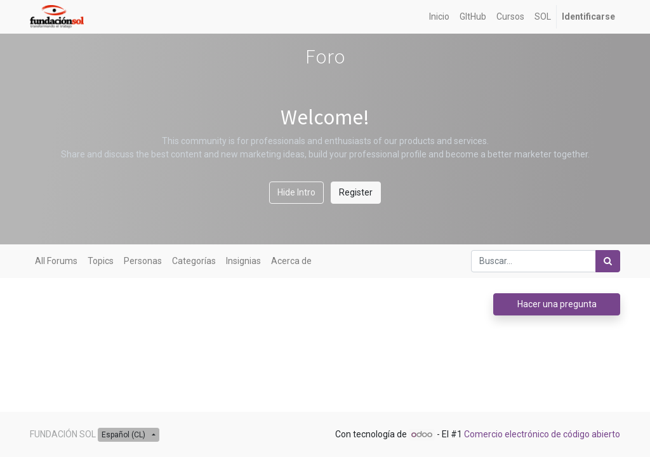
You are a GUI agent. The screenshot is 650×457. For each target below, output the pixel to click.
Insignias (243, 261)
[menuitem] (439, 17)
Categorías (194, 261)
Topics (101, 261)
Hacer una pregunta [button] (557, 304)
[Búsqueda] (607, 261)
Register (356, 192)
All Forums (56, 261)
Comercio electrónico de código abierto (542, 434)
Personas (143, 261)
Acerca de (291, 261)
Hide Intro (296, 192)
